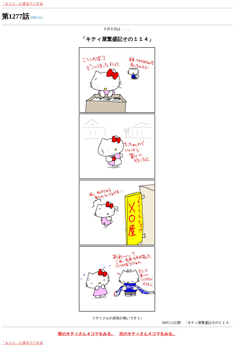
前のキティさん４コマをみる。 (86, 334)
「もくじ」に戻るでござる (22, 4)
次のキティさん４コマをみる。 (147, 334)
